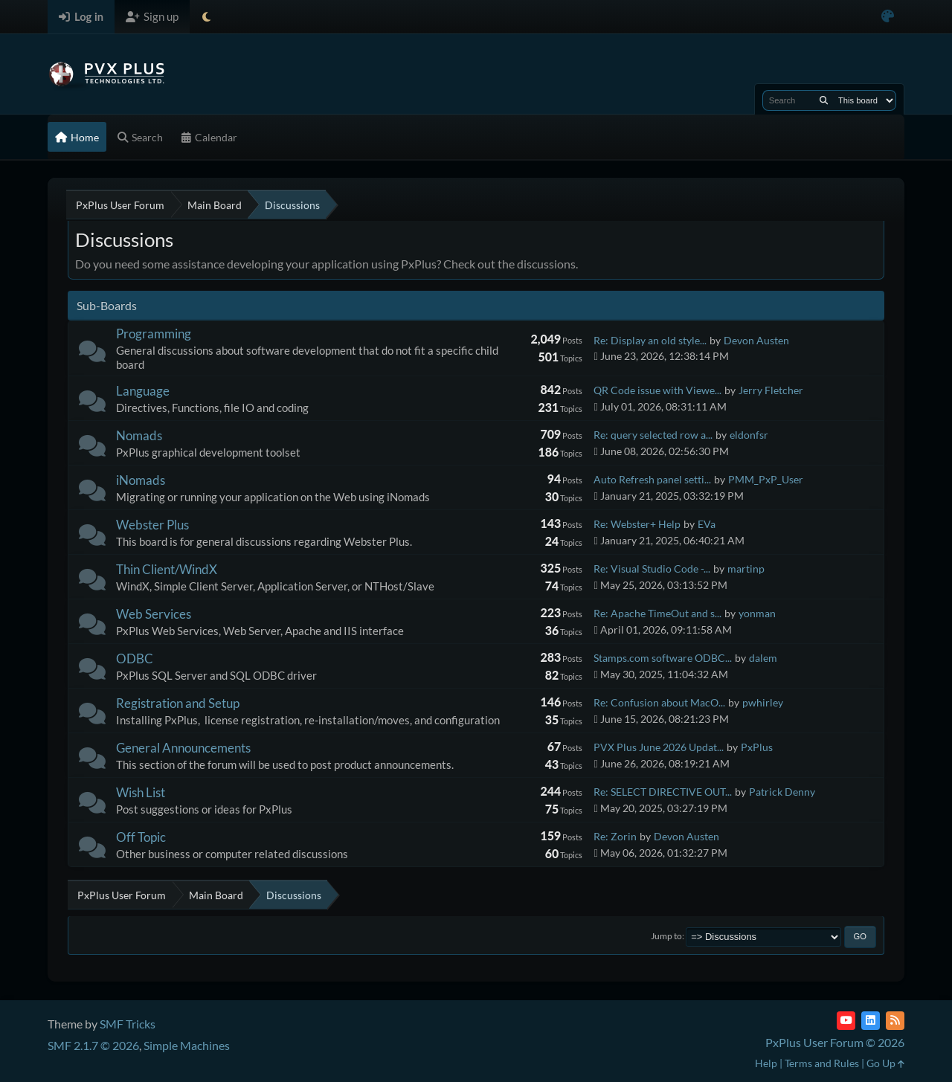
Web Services (153, 614)
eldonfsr (749, 434)
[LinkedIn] (870, 1020)
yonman (757, 613)
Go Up (885, 1063)
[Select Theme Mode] (206, 16)
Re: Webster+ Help (637, 524)
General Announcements (183, 748)
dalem (763, 657)
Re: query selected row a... (653, 434)
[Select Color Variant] (887, 16)
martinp (746, 568)
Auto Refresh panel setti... (652, 479)
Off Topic (141, 837)
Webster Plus (152, 524)
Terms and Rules (822, 1063)
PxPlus (757, 747)
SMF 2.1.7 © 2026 (93, 1045)
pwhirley (762, 702)
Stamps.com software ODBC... (663, 657)
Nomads (139, 435)
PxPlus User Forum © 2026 (834, 1042)
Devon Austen (756, 340)
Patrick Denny (782, 791)
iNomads (140, 480)
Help (766, 1063)
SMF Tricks (127, 1024)
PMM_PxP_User (765, 479)
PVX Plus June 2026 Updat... (659, 747)
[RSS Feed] (895, 1020)
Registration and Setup (177, 703)
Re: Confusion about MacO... (659, 702)
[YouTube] (846, 1020)
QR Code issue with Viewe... (657, 390)
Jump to (666, 936)
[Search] (823, 100)
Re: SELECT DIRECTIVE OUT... (663, 791)
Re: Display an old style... (650, 340)
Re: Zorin (615, 836)
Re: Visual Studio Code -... (652, 568)
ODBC (134, 658)
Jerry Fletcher (771, 390)
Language (143, 391)
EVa (706, 524)
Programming (153, 333)
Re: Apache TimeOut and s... (657, 613)
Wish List (140, 792)
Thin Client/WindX (166, 569)
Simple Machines (187, 1045)
